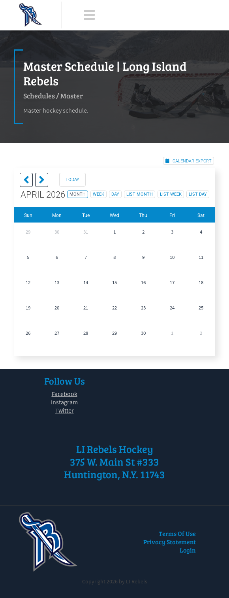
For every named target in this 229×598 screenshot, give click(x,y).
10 (172, 257)
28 (85, 333)
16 (143, 282)
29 (28, 231)
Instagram (64, 402)
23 (143, 307)
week (98, 194)
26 (28, 333)
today (72, 179)
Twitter (64, 410)
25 (201, 307)
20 (56, 307)
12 (28, 282)
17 (172, 282)
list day (198, 194)
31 (85, 231)
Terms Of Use (177, 533)
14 (85, 282)
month (77, 194)
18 (201, 282)
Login (188, 550)
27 (56, 333)
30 (56, 231)
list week (171, 194)
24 (172, 307)
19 (28, 307)
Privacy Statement (169, 542)
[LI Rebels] (30, 15)
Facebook (64, 394)
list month (139, 194)
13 (56, 282)
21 (85, 307)
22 (114, 307)
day (115, 194)
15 (114, 282)
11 (201, 257)
